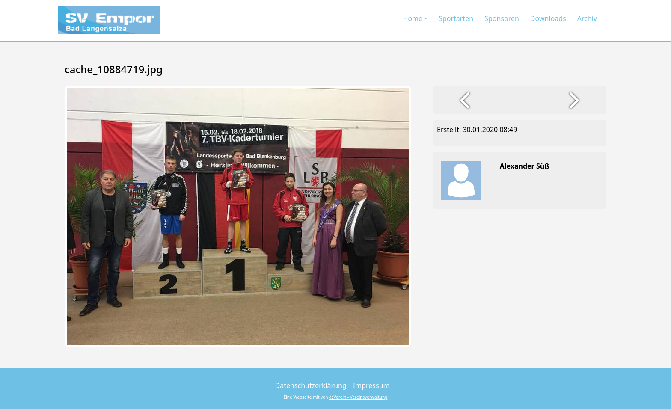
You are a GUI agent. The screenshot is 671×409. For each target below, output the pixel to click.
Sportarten (456, 18)
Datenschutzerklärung (311, 385)
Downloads (548, 18)
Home (413, 18)
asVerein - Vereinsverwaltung (358, 397)
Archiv (587, 18)
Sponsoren (501, 18)
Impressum (371, 385)
